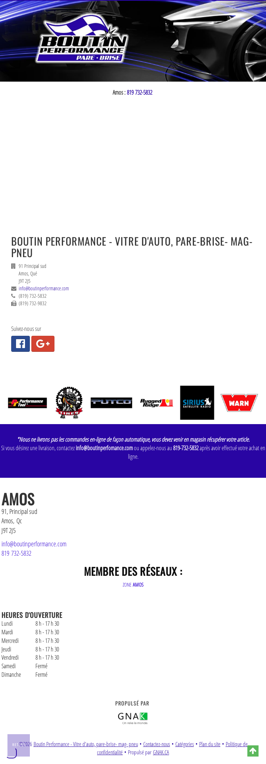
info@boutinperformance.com (44, 288)
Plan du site (209, 744)
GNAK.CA (161, 752)
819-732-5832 (185, 448)
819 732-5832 (139, 92)
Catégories (184, 744)
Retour (19, 744)
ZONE (133, 584)
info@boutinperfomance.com (104, 448)
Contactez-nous (156, 744)
